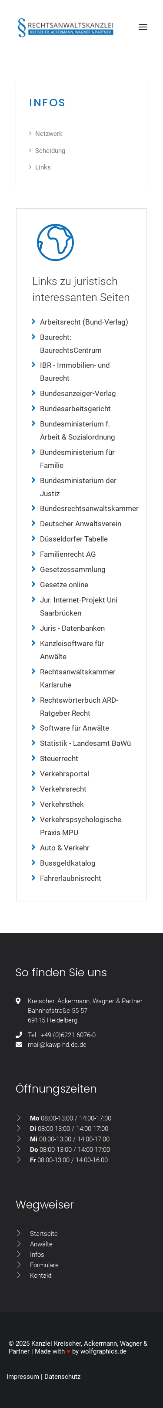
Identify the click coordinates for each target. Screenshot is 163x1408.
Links (43, 167)
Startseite (44, 1234)
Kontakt (41, 1275)
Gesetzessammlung (73, 569)
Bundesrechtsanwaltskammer (89, 508)
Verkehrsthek (62, 804)
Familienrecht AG (68, 554)
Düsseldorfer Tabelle (74, 539)
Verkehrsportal (64, 773)
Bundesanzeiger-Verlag (78, 393)
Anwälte (41, 1244)
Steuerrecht (59, 758)
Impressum (23, 1377)
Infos (37, 1255)
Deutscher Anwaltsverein (80, 523)
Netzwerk (49, 134)
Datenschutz (62, 1377)
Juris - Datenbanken (72, 628)
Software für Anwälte (74, 728)
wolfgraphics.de (103, 1351)
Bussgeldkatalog (68, 863)
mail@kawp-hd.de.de (57, 1045)
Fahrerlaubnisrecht (70, 878)
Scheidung (50, 151)
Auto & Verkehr (65, 847)
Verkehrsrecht (63, 789)
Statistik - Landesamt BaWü (85, 743)
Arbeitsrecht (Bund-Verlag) (84, 322)
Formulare (44, 1265)
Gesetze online (64, 584)
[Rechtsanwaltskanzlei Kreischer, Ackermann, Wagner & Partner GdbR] (66, 29)
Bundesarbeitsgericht (75, 408)
